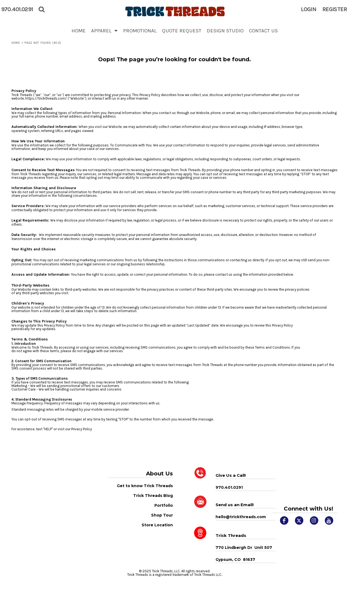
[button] (104, 30)
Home (15, 43)
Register (334, 9)
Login (308, 9)
